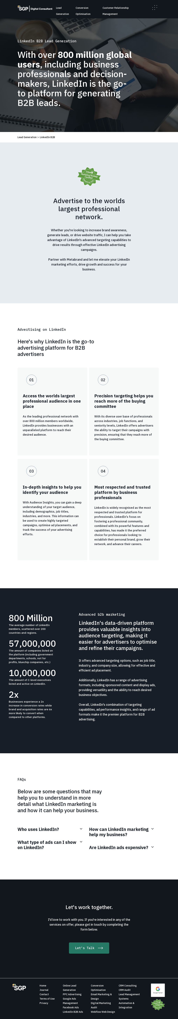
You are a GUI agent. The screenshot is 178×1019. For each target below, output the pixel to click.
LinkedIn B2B (47, 137)
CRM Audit (125, 990)
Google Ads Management (70, 1001)
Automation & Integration (126, 1005)
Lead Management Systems (129, 996)
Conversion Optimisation (98, 988)
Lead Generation (27, 137)
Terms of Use (47, 998)
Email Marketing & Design (101, 996)
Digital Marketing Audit (101, 1005)
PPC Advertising (72, 994)
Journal (44, 990)
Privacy (44, 1003)
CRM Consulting (128, 985)
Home (43, 985)
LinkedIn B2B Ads (73, 1011)
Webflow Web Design (103, 1011)
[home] (35, 8)
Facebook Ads (71, 1007)
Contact (44, 994)
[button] (154, 7)
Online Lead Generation (69, 988)
